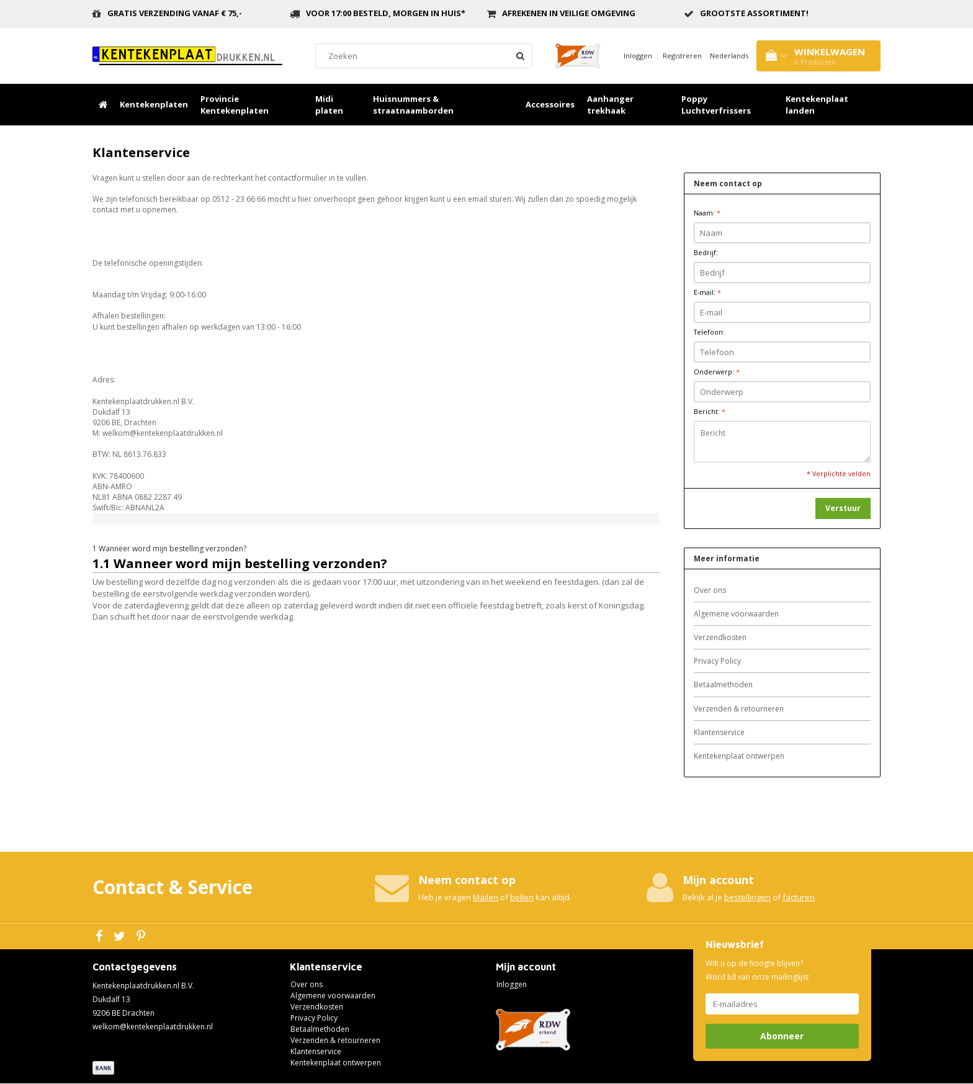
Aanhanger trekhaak (610, 104)
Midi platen (329, 104)
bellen (522, 897)
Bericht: (709, 411)
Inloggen (638, 55)
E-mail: (707, 292)
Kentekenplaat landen (817, 104)
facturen (798, 897)
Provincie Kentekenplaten (234, 104)
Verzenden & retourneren (739, 708)
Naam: (707, 212)
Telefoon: (709, 331)
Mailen (485, 897)
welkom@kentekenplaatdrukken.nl (152, 1026)
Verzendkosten (720, 637)
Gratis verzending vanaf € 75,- (174, 13)
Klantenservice (719, 732)
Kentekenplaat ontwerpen (739, 756)
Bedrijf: (706, 252)
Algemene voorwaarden (736, 613)
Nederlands (729, 55)
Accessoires (550, 104)
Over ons (710, 590)
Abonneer (782, 1036)
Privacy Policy (717, 661)
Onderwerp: (717, 371)
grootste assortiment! (754, 13)
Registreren (682, 55)
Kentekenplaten (154, 104)
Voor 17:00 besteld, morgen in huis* (385, 13)
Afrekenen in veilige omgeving (568, 13)
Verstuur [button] (843, 508)
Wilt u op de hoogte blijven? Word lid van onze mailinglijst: (758, 970)
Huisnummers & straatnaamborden (413, 104)
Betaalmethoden (723, 684)
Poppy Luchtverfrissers (716, 104)
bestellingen (747, 897)
